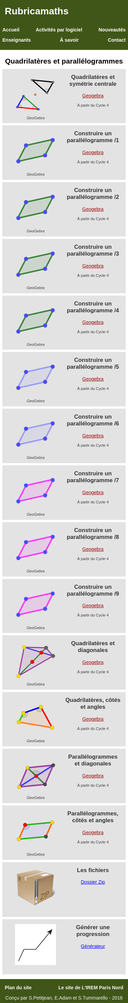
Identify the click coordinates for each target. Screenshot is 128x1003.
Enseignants (16, 40)
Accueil (10, 29)
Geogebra (92, 95)
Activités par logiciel (59, 29)
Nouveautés (112, 29)
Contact (117, 40)
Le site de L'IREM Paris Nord (90, 987)
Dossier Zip (93, 882)
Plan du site (18, 987)
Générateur (93, 946)
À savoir (69, 40)
